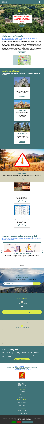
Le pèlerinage (22, 393)
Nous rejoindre (22, 403)
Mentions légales (22, 405)
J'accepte (14, 422)
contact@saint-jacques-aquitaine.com (22, 308)
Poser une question (22, 402)
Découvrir (22, 25)
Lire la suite (22, 259)
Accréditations (22, 397)
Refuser (19, 422)
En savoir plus (22, 52)
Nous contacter (22, 401)
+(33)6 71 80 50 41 (22, 303)
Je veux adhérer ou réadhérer (22, 359)
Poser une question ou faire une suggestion (22, 312)
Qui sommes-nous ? (22, 391)
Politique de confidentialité (27, 422)
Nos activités (22, 394)
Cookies (22, 406)
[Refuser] (42, 419)
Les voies (22, 395)
